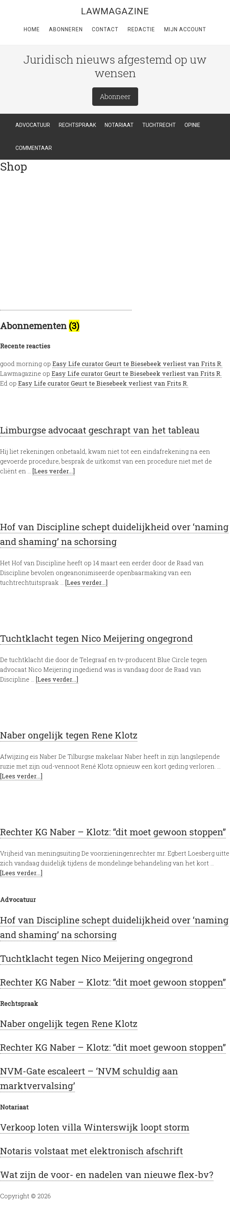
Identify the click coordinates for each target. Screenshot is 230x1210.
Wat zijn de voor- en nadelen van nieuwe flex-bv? (106, 1175)
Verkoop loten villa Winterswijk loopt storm (94, 1127)
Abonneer (115, 96)
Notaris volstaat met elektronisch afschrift (91, 1151)
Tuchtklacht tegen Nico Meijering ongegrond (96, 638)
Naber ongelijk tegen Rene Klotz (68, 735)
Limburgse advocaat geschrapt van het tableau (100, 430)
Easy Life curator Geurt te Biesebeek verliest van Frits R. (137, 364)
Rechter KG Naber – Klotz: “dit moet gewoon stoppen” (113, 832)
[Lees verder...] (53, 471)
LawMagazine (115, 11)
